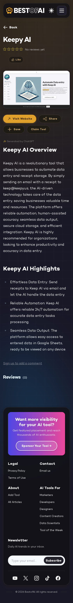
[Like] (16, 59)
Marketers (46, 495)
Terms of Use (17, 477)
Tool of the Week (51, 530)
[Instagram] (36, 578)
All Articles (15, 502)
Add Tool (14, 495)
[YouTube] (15, 578)
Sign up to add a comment (22, 363)
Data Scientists (50, 523)
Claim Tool (38, 129)
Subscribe (54, 560)
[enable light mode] (51, 10)
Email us (45, 470)
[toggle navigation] (62, 10)
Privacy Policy (16, 470)
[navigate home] (25, 10)
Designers (46, 509)
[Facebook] (58, 578)
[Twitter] (25, 578)
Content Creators (51, 516)
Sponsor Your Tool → (36, 446)
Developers (47, 502)
